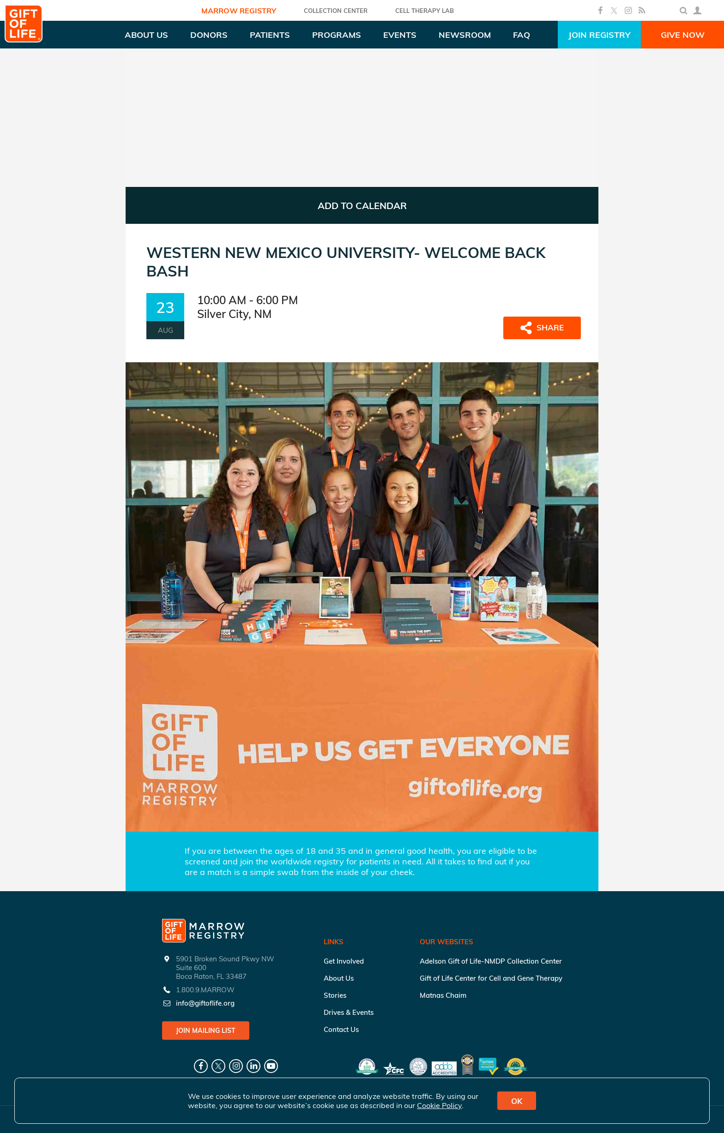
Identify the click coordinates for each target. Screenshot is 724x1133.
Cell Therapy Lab (424, 10)
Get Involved (344, 961)
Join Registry (599, 35)
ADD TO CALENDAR (362, 205)
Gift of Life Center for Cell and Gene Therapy (491, 978)
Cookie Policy (439, 1105)
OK (516, 1101)
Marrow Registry (238, 10)
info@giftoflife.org (205, 1003)
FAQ (521, 35)
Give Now (683, 35)
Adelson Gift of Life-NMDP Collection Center (491, 961)
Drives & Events (349, 1012)
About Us (339, 978)
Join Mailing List (205, 1030)
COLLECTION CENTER (336, 10)
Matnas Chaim (443, 995)
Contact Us (341, 1029)
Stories (335, 995)
